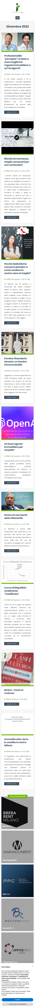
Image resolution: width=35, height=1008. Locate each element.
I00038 (8, 171)
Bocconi (8, 928)
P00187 (8, 74)
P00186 (8, 279)
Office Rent (10, 962)
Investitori (16, 171)
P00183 (8, 600)
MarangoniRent (10, 860)
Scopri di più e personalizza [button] (17, 1004)
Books (16, 699)
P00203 (8, 456)
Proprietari (16, 74)
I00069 (8, 751)
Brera (7, 826)
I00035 (8, 524)
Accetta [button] (17, 999)
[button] (32, 966)
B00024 (8, 699)
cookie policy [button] (5, 980)
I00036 (8, 371)
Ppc (6, 894)
